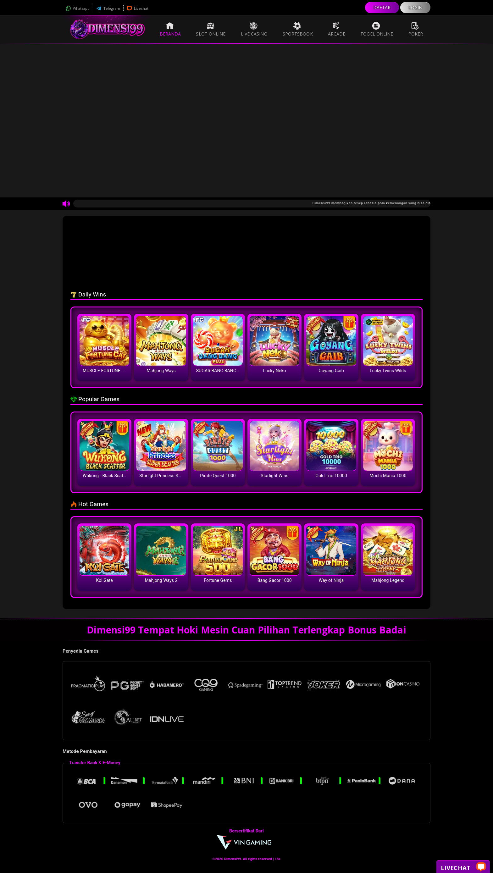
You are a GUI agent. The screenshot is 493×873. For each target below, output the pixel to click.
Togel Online (376, 29)
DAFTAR (382, 7)
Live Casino (254, 29)
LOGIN (415, 7)
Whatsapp (78, 8)
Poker (415, 29)
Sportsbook (298, 29)
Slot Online (210, 29)
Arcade (337, 29)
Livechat (137, 8)
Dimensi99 (232, 859)
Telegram (108, 8)
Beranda (170, 29)
